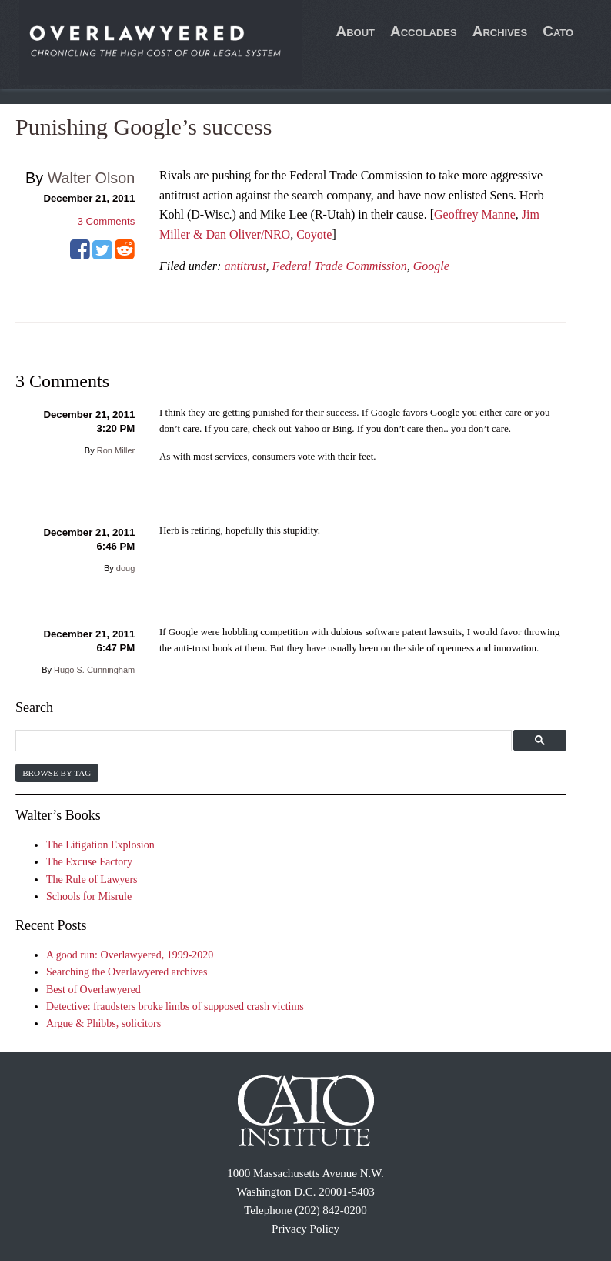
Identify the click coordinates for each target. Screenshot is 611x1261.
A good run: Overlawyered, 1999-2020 (129, 955)
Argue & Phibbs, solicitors (103, 1023)
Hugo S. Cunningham (94, 669)
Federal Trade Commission (339, 266)
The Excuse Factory (89, 862)
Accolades (423, 31)
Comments (106, 221)
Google (431, 266)
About (355, 31)
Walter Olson (91, 177)
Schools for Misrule (89, 896)
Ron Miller (116, 450)
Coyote (314, 234)
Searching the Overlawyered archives (127, 972)
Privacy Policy (305, 1229)
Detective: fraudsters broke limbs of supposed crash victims (175, 1006)
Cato (558, 31)
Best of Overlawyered (93, 989)
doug (125, 568)
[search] (262, 741)
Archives (500, 31)
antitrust (244, 266)
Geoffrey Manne (475, 214)
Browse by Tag (56, 773)
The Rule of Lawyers (92, 879)
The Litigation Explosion (100, 845)
